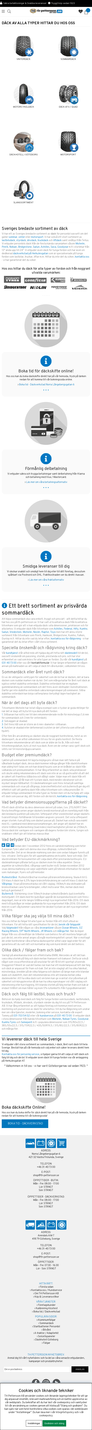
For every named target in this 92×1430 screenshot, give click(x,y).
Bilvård (47, 1330)
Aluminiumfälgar (46, 1320)
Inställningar (34, 1423)
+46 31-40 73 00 (46, 1167)
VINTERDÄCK (23, 59)
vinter (21, 237)
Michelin (80, 243)
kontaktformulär (40, 663)
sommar (13, 237)
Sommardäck (47, 1323)
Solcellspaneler (46, 1336)
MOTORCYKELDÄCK (23, 107)
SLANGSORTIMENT (23, 202)
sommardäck (47, 1044)
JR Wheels (46, 931)
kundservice (46, 1015)
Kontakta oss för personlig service (20, 1054)
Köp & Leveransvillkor (46, 1297)
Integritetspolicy (65, 1412)
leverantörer (47, 928)
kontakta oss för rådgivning (66, 638)
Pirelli (5, 247)
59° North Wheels (29, 931)
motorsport (37, 237)
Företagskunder (46, 1305)
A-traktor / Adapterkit (46, 1333)
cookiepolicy (46, 1415)
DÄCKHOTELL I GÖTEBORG (23, 154)
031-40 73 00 (9, 663)
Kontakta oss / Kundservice (46, 1290)
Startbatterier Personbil (46, 1326)
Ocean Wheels (70, 928)
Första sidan (46, 1287)
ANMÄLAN (79, 1369)
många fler (63, 931)
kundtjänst (12, 653)
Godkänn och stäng (54, 1423)
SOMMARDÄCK (68, 59)
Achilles (45, 247)
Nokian (13, 247)
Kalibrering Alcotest (47, 1308)
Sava (53, 247)
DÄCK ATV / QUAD (68, 107)
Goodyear (62, 247)
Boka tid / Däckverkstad (46, 1311)
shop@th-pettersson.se (46, 1175)
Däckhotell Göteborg (46, 1339)
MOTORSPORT (68, 154)
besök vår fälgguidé (69, 924)
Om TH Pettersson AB (46, 1293)
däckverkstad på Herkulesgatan (30, 253)
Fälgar (46, 1343)
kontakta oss (82, 257)
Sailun (36, 247)
